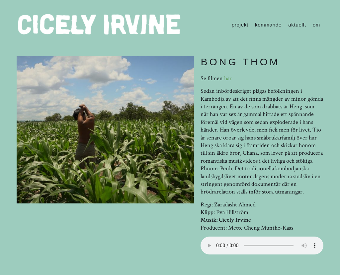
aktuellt (297, 25)
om (316, 25)
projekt (240, 25)
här (228, 78)
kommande (268, 25)
